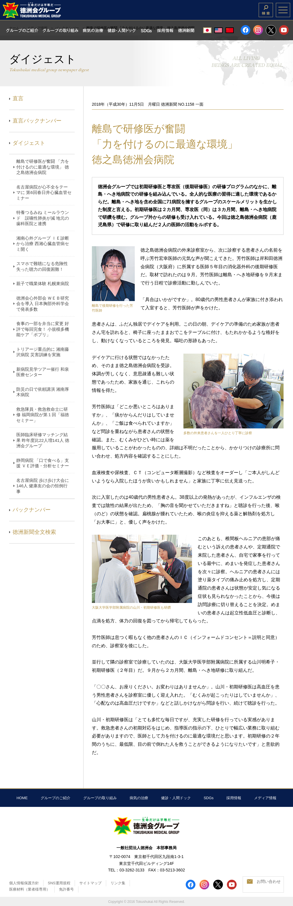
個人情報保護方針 (24, 883)
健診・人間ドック (176, 798)
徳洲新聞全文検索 (34, 532)
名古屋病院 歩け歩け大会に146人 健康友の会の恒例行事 (42, 486)
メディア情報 (265, 798)
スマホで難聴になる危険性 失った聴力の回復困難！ (42, 266)
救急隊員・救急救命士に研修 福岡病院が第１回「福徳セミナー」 (42, 415)
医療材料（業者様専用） (29, 889)
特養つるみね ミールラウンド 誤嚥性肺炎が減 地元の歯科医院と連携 (42, 218)
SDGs (209, 798)
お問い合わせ (269, 881)
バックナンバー (32, 510)
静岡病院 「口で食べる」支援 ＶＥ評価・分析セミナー (42, 463)
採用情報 (233, 798)
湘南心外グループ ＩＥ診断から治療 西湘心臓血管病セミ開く (42, 244)
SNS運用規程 (59, 883)
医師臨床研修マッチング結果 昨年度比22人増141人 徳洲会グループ (42, 440)
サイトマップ (90, 883)
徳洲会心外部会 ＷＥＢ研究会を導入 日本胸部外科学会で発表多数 (42, 304)
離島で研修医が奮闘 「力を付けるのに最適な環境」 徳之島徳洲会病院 (42, 167)
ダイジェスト (29, 143)
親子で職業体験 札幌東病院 (42, 283)
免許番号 (66, 889)
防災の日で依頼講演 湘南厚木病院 (42, 392)
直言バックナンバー (37, 121)
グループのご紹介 (55, 798)
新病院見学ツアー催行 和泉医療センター (42, 372)
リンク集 (117, 883)
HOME (22, 798)
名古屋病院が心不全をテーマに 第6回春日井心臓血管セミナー (44, 193)
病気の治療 (139, 798)
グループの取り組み (100, 798)
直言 (18, 98)
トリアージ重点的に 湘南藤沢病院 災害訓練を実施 (42, 352)
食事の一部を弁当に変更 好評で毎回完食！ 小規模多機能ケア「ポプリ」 (42, 329)
